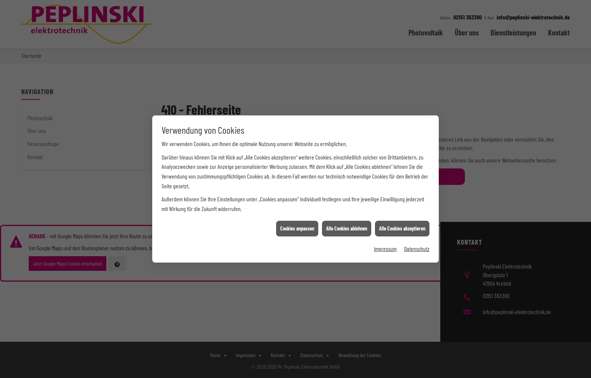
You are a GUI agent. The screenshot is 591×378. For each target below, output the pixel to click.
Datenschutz (416, 247)
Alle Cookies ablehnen (346, 227)
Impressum (385, 247)
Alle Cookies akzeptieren (402, 227)
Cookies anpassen (297, 227)
